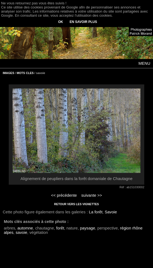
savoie (21, 232)
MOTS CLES (25, 73)
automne (25, 228)
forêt (60, 228)
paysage (87, 228)
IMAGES (8, 73)
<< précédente (64, 195)
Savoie (111, 212)
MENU (144, 63)
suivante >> (91, 195)
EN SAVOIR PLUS (83, 22)
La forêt (95, 212)
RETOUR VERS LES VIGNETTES (76, 204)
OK (60, 22)
